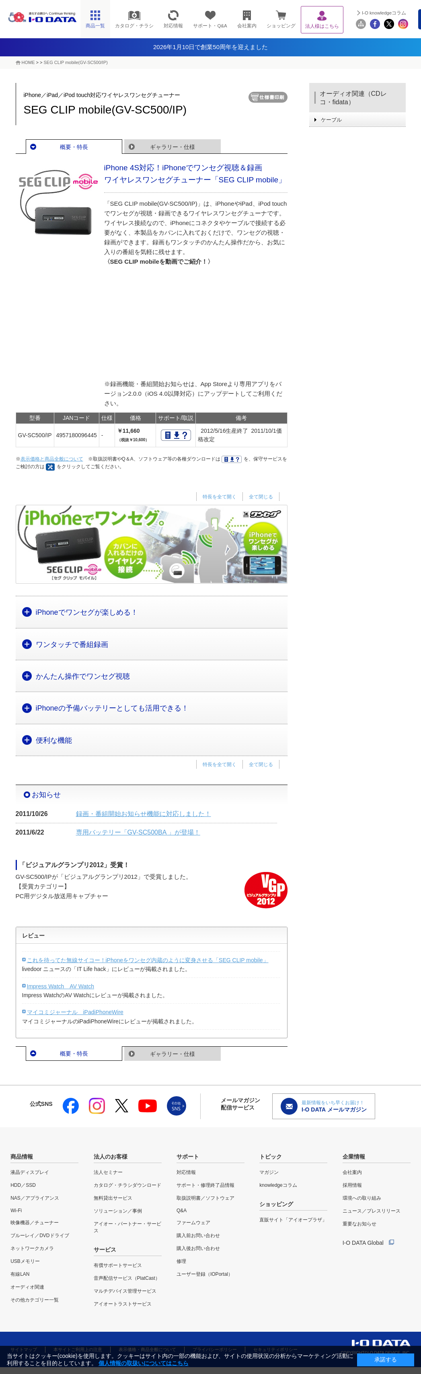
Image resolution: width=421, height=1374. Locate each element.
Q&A (182, 1210)
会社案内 (352, 1172)
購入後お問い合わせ (198, 1248)
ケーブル (331, 120)
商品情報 (21, 1156)
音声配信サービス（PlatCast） (127, 1278)
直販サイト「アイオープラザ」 (293, 1220)
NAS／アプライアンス (34, 1198)
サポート (188, 1156)
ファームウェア (193, 1222)
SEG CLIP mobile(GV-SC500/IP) (76, 62)
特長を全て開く (219, 497)
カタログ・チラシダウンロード (127, 1185)
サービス (105, 1249)
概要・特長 (74, 147)
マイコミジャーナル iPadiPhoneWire (75, 1012)
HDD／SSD (23, 1185)
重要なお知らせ (359, 1224)
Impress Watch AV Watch (60, 986)
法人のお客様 (110, 1156)
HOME (28, 62)
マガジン (269, 1172)
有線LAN (19, 1274)
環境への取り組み (362, 1198)
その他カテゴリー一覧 (34, 1300)
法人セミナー (108, 1172)
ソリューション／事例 (118, 1211)
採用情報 (352, 1185)
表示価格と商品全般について (52, 459)
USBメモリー (25, 1261)
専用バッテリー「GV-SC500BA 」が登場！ (138, 832)
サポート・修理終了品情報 (205, 1185)
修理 (181, 1261)
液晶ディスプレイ (29, 1172)
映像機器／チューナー (34, 1222)
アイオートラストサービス (123, 1304)
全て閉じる (261, 497)
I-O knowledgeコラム (384, 12)
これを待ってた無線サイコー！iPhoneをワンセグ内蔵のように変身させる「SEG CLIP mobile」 (148, 960)
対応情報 (186, 1172)
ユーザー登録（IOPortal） (205, 1274)
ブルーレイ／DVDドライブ (39, 1235)
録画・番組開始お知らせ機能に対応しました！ (143, 813)
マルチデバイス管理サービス (125, 1291)
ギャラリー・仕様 (172, 147)
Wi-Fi (16, 1210)
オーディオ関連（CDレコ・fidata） (353, 97)
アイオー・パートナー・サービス (127, 1227)
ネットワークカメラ (32, 1248)
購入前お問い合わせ (198, 1235)
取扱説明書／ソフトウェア (205, 1198)
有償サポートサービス (118, 1265)
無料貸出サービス (113, 1198)
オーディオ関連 (27, 1287)
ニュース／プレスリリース (371, 1211)
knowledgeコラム (278, 1185)
